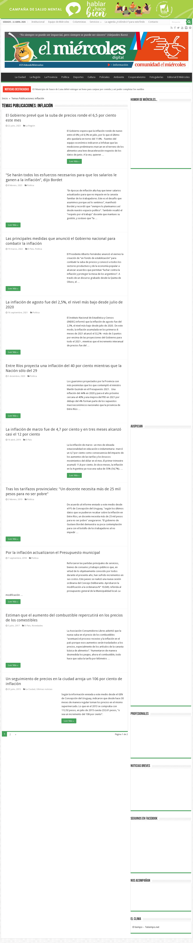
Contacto (153, 22)
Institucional (37, 22)
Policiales (105, 77)
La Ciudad (20, 77)
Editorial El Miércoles (178, 77)
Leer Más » (74, 161)
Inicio (5, 98)
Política (65, 77)
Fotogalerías (156, 77)
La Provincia (50, 77)
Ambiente (119, 77)
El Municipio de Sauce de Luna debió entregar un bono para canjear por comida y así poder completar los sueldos (88, 89)
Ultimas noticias (44, 689)
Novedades (37, 625)
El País (31, 249)
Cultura (91, 77)
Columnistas (79, 22)
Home (8, 77)
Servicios (94, 22)
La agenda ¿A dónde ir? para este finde (125, 22)
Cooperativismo (137, 77)
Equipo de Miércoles (58, 22)
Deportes (78, 77)
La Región (35, 77)
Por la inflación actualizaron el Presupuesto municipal (53, 552)
